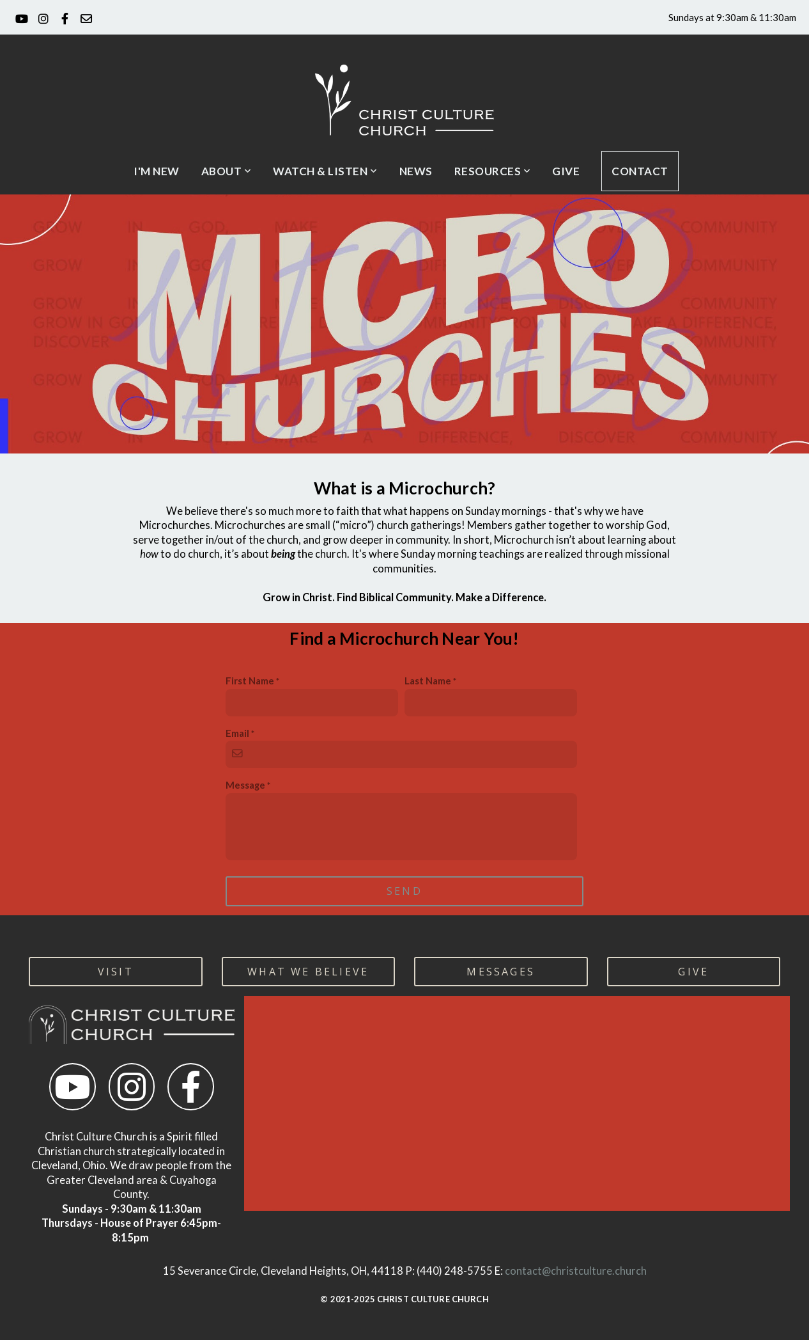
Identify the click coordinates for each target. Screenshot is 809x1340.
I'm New (157, 171)
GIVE (693, 972)
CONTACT (640, 171)
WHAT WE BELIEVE (308, 972)
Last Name (427, 680)
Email (237, 733)
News (416, 171)
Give (566, 171)
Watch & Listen (325, 171)
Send (404, 891)
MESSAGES (500, 972)
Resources (492, 171)
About (226, 171)
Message (245, 785)
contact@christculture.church (576, 1271)
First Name (250, 680)
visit (116, 972)
